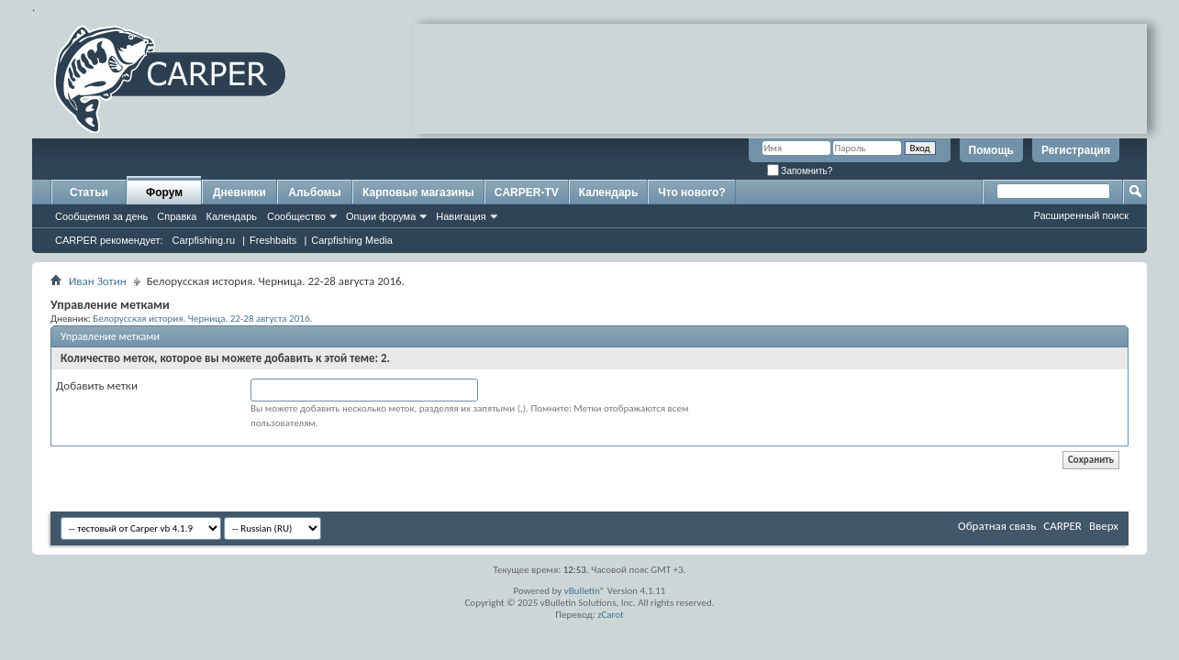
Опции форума (381, 216)
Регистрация (1075, 150)
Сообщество (296, 216)
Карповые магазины (418, 192)
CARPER (1062, 526)
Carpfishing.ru (203, 240)
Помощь (991, 150)
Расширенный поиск (1081, 215)
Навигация (460, 216)
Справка (176, 216)
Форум (164, 192)
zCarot (610, 615)
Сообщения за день (101, 216)
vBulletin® (585, 591)
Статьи (89, 192)
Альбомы (314, 192)
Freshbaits (273, 240)
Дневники (239, 192)
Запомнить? (800, 171)
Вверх (1103, 526)
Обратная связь (997, 526)
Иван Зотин (98, 281)
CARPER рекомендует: (109, 240)
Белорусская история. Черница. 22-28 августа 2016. (202, 318)
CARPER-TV (527, 192)
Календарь (231, 216)
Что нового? (691, 192)
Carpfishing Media (352, 240)
